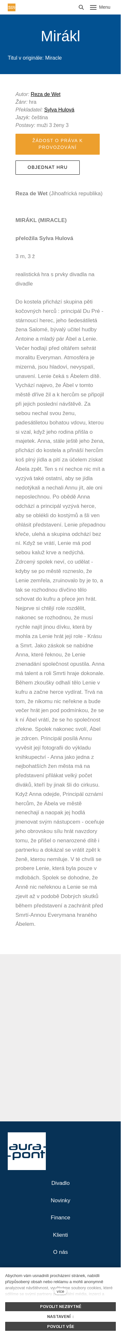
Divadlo (60, 1183)
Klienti (60, 1235)
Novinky (60, 1200)
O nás (60, 1252)
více (60, 1291)
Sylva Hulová (59, 109)
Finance (60, 1218)
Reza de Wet (45, 94)
